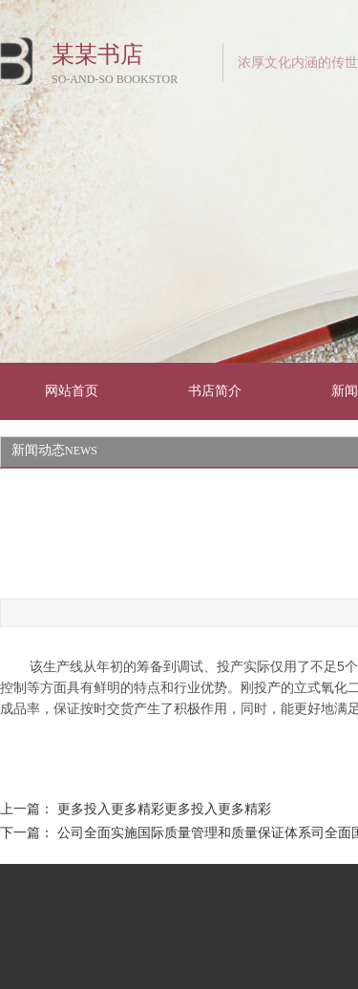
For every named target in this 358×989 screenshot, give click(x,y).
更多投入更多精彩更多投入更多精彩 (164, 809)
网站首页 (71, 391)
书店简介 (215, 391)
